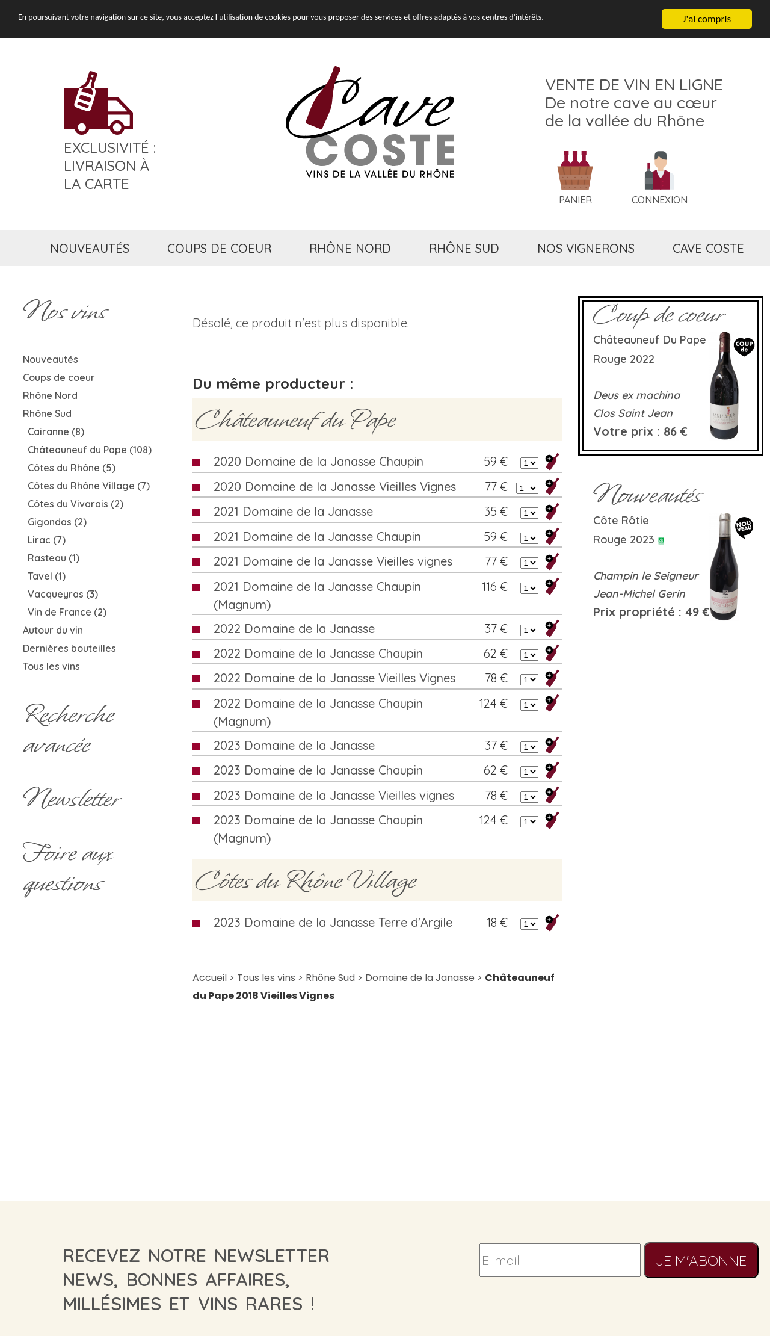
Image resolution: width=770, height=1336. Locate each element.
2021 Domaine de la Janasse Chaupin (317, 536)
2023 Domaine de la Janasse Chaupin (318, 770)
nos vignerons (586, 248)
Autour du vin (53, 630)
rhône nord (350, 248)
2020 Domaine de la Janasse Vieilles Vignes (335, 486)
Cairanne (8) (56, 431)
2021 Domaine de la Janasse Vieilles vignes (333, 561)
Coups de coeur (59, 377)
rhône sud (464, 248)
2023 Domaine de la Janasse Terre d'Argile (333, 922)
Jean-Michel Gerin (639, 594)
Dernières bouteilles (69, 648)
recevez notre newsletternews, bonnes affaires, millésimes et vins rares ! (196, 1279)
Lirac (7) (47, 540)
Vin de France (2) (67, 612)
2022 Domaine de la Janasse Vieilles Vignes (334, 677)
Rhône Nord (50, 395)
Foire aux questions (67, 867)
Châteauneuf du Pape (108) (90, 450)
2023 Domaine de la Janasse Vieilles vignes (334, 795)
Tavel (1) (47, 576)
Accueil (209, 978)
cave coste (708, 248)
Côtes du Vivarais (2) (75, 504)
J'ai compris (707, 19)
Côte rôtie (621, 520)
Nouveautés (50, 359)
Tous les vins (51, 666)
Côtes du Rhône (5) (72, 468)
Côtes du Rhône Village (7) (89, 486)
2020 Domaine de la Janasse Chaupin (319, 461)
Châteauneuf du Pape (295, 419)
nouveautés (89, 248)
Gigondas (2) (57, 522)
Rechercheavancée (68, 729)
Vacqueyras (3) (63, 594)
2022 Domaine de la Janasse (294, 628)
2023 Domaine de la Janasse (294, 745)
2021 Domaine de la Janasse (293, 511)
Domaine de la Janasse (420, 978)
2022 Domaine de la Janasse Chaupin (318, 653)
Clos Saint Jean (633, 413)
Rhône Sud (47, 413)
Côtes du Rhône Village (306, 880)
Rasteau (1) (53, 558)
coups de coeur (219, 248)
